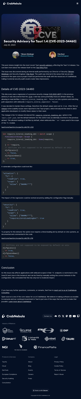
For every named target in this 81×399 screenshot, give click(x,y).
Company (31, 357)
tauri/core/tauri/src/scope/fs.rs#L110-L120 (17, 127)
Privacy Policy (59, 362)
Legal (56, 357)
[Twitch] (78, 316)
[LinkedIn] (70, 316)
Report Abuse (59, 374)
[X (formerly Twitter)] (63, 316)
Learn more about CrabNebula (20, 301)
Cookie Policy (58, 366)
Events (30, 370)
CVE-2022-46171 (55, 94)
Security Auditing (8, 378)
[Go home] (14, 3)
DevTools (5, 370)
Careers (30, 374)
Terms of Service (60, 370)
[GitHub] (59, 316)
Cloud (4, 366)
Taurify (4, 362)
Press (30, 378)
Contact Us (48, 316)
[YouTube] (74, 316)
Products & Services (9, 357)
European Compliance (9, 374)
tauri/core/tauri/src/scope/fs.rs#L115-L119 (17, 238)
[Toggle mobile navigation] (77, 3)
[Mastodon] (67, 316)
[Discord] (56, 316)
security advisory (45, 65)
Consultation (6, 383)
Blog (29, 366)
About (30, 362)
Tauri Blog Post (41, 68)
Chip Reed (30, 74)
